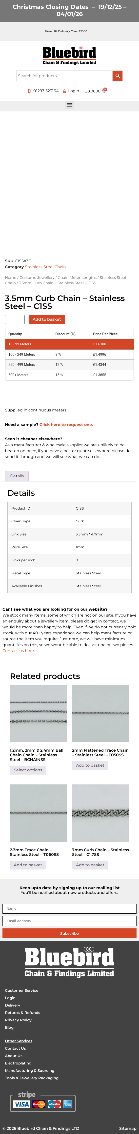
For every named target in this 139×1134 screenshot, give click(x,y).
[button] (69, 105)
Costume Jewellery (37, 277)
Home (10, 277)
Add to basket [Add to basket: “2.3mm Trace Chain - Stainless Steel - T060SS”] (28, 865)
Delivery (12, 1005)
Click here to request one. (66, 424)
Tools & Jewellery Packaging (32, 1078)
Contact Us (15, 1048)
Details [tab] (17, 476)
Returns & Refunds (22, 1012)
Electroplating (18, 1063)
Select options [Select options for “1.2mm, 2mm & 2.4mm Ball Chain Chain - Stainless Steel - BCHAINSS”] (28, 770)
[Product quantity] (15, 319)
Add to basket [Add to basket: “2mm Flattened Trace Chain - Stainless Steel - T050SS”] (90, 765)
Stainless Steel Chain (45, 267)
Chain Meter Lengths (77, 277)
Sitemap (128, 1128)
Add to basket (47, 319)
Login (10, 997)
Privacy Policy (18, 1020)
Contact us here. (18, 650)
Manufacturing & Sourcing (29, 1070)
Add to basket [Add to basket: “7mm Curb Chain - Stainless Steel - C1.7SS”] (90, 865)
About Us (13, 1055)
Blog (9, 1027)
